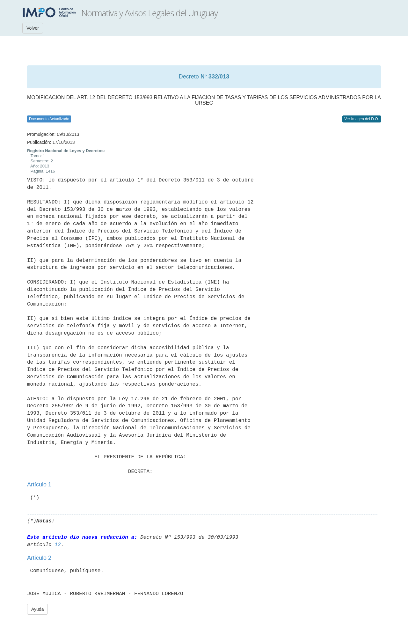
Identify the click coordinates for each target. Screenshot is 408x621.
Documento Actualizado (49, 119)
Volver (32, 28)
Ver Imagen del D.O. (361, 119)
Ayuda (37, 609)
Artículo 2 (39, 558)
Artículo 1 (39, 484)
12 (58, 545)
